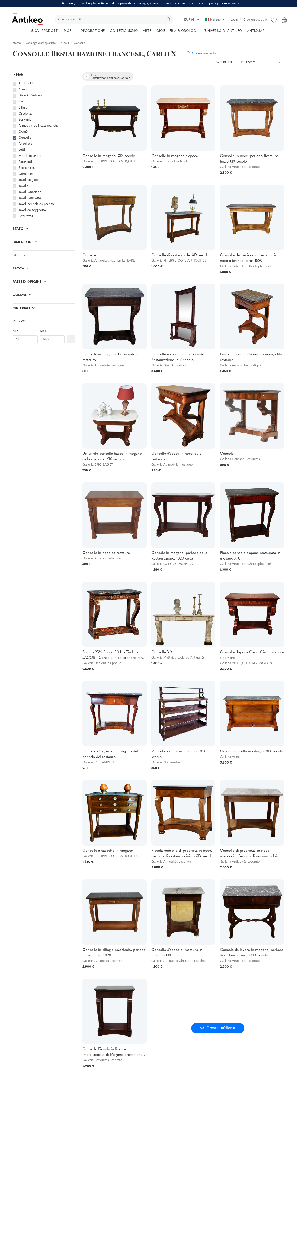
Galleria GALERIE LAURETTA (172, 564)
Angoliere (25, 144)
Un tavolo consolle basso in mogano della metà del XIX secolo (112, 456)
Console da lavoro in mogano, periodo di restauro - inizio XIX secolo (251, 952)
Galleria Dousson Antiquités (240, 459)
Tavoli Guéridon (30, 192)
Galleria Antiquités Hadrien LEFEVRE (108, 260)
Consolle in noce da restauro (106, 553)
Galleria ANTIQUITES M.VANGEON (246, 663)
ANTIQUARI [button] (256, 30)
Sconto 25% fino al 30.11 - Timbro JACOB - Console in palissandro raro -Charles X (114, 655)
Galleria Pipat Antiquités (168, 365)
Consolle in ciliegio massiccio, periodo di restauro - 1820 (114, 952)
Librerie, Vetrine (30, 95)
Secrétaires (27, 168)
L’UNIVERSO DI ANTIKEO (222, 30)
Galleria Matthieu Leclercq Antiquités (178, 657)
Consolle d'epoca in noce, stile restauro (176, 456)
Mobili (19, 75)
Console (89, 255)
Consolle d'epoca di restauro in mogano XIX (176, 952)
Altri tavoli (26, 216)
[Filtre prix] (71, 339)
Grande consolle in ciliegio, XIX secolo (251, 751)
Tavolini (24, 186)
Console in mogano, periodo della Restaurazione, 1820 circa (179, 555)
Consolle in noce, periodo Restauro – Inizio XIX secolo (250, 158)
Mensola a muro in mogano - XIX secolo (178, 754)
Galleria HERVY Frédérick (169, 161)
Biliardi (23, 107)
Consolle (25, 138)
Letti (22, 150)
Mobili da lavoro (30, 156)
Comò (23, 132)
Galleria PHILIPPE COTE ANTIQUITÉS (110, 161)
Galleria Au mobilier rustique (103, 365)
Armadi (24, 89)
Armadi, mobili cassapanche (38, 126)
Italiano (215, 20)
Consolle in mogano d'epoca (174, 156)
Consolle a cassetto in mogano (107, 851)
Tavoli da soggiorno (32, 210)
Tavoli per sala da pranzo (36, 204)
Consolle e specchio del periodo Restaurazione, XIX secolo (177, 357)
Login (234, 20)
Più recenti (248, 62)
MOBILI (69, 30)
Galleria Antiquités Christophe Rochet (247, 266)
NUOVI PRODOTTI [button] (44, 30)
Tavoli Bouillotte (30, 198)
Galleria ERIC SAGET (97, 465)
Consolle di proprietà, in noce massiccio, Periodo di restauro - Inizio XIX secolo (250, 854)
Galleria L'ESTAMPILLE (98, 762)
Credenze (25, 113)
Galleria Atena (230, 757)
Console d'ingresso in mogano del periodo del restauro (110, 754)
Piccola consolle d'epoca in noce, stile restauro (251, 357)
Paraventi (25, 162)
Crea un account (255, 20)
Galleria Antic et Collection (101, 558)
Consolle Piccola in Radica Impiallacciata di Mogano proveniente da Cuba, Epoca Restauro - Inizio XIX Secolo (112, 1052)
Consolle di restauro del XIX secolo (180, 255)
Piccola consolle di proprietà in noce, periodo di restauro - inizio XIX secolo (182, 853)
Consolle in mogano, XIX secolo (108, 156)
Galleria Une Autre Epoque (101, 663)
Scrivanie (25, 120)
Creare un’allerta (201, 53)
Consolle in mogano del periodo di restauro (110, 357)
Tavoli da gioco (29, 180)
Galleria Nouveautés (165, 762)
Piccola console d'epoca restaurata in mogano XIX (250, 555)
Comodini (26, 174)
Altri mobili (26, 83)
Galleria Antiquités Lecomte (240, 167)
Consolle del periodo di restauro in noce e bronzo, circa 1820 (248, 258)
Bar (21, 101)
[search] (114, 19)
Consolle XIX (162, 652)
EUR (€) (192, 20)
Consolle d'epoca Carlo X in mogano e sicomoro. (252, 655)
